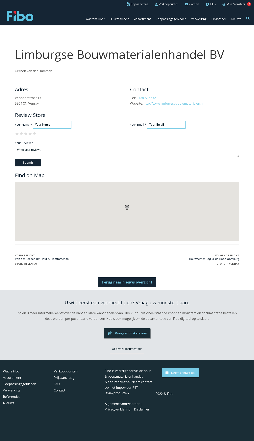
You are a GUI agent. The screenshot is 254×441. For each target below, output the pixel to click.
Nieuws (236, 19)
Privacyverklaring (118, 409)
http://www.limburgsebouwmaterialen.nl (173, 103)
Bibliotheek (218, 19)
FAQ (57, 384)
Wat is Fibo (11, 371)
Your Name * (23, 124)
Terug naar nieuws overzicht (127, 282)
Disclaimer (141, 409)
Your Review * (24, 143)
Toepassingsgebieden (171, 19)
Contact (59, 390)
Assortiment (142, 19)
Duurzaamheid (119, 19)
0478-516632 (146, 98)
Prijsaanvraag (64, 377)
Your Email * (138, 124)
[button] (248, 18)
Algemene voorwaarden (122, 404)
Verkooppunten (66, 371)
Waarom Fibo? (95, 19)
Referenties (11, 396)
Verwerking (199, 19)
